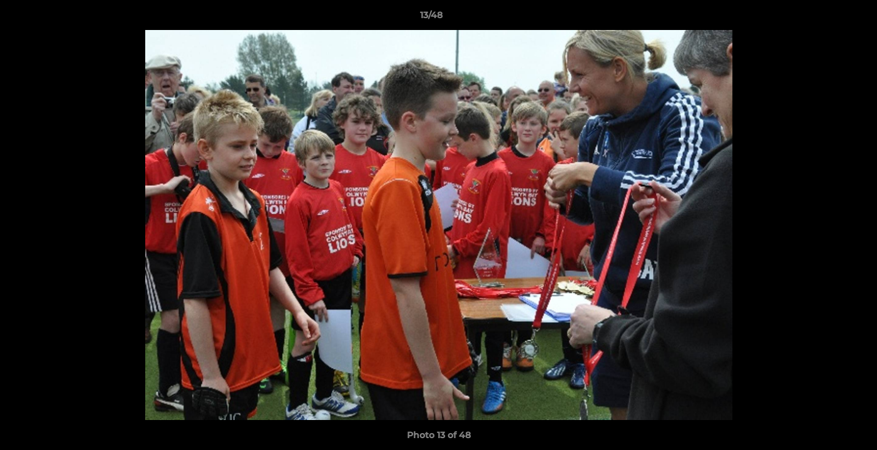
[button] (824, 18)
